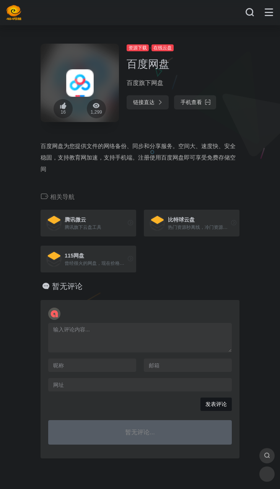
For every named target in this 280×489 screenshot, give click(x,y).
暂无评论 (67, 286)
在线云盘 (162, 48)
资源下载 (138, 48)
